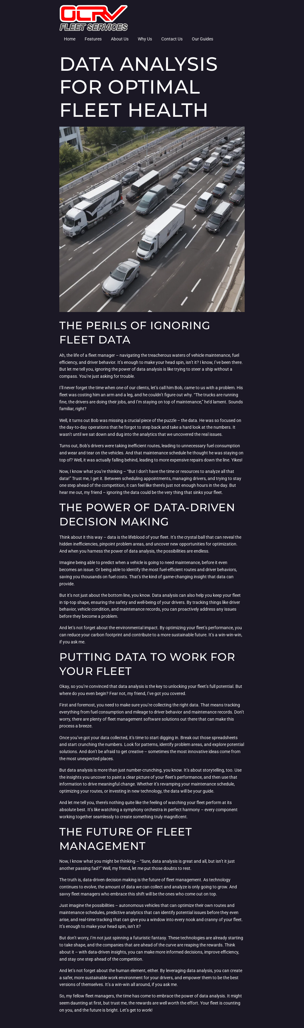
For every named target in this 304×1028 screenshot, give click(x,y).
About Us (120, 38)
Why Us (145, 38)
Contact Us (172, 38)
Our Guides (202, 38)
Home (69, 38)
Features (93, 38)
